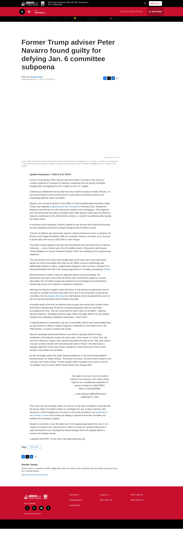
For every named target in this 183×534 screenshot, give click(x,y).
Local (32, 23)
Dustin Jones (36, 82)
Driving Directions (75, 505)
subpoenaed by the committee (64, 212)
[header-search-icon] (146, 6)
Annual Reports (74, 510)
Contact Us (104, 500)
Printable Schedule (92, 24)
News (22, 23)
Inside (43, 23)
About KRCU (73, 500)
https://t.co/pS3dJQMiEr (90, 394)
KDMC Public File (137, 505)
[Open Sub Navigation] (21, 27)
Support (55, 23)
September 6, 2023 (90, 402)
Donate (158, 6)
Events (67, 24)
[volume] (29, 17)
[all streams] (155, 17)
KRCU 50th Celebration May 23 (146, 24)
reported (56, 301)
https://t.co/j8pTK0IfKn (94, 391)
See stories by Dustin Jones (34, 479)
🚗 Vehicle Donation (115, 24)
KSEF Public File (137, 500)
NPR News (34, 452)
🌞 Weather (78, 24)
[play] (22, 17)
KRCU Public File (106, 505)
